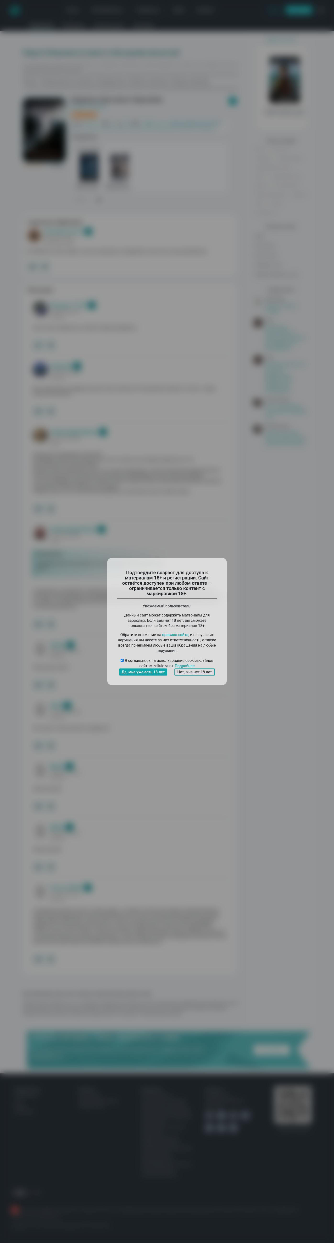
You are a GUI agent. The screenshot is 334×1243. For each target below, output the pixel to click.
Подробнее (185, 666)
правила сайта (175, 634)
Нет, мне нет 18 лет (194, 672)
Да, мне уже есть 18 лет (143, 672)
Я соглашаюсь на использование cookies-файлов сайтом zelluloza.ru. (167, 663)
